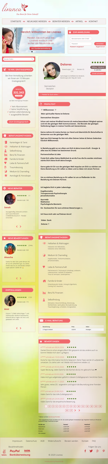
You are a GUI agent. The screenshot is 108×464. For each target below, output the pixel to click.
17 (71, 410)
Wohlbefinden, (52, 305)
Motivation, (51, 303)
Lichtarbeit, (63, 307)
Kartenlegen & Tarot (18, 142)
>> (79, 410)
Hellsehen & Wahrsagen (20, 146)
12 (87, 406)
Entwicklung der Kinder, (55, 284)
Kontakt (93, 21)
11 (83, 406)
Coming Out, (52, 286)
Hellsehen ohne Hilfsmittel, (56, 249)
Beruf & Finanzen (17, 155)
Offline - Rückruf (98, 67)
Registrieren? (100, 47)
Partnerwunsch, (53, 270)
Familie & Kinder (17, 159)
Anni (6, 309)
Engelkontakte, (52, 259)
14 (95, 406)
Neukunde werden (37, 21)
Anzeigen (88, 329)
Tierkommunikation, (64, 259)
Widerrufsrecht (54, 441)
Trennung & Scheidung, (65, 270)
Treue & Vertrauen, (54, 274)
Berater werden (61, 21)
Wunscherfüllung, (60, 303)
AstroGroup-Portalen (54, 417)
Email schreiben (98, 73)
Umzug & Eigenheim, (70, 284)
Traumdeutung (16, 167)
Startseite (15, 21)
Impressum (17, 441)
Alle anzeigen (41, 433)
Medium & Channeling (19, 171)
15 (100, 406)
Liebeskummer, (53, 272)
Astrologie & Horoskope (20, 175)
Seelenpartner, (65, 274)
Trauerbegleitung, (53, 307)
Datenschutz (31, 441)
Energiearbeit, (71, 307)
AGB (42, 441)
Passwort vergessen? (77, 47)
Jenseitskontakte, (53, 261)
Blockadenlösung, (71, 305)
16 (67, 410)
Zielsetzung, (71, 303)
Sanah (7, 207)
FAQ (94, 441)
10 (78, 406)
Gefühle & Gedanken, (65, 272)
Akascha (8, 257)
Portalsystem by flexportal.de (54, 461)
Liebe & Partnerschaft (19, 163)
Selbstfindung (16, 150)
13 (91, 406)
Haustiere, (59, 286)
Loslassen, (77, 270)
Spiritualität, (61, 305)
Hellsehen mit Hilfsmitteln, (56, 247)
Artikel (79, 21)
